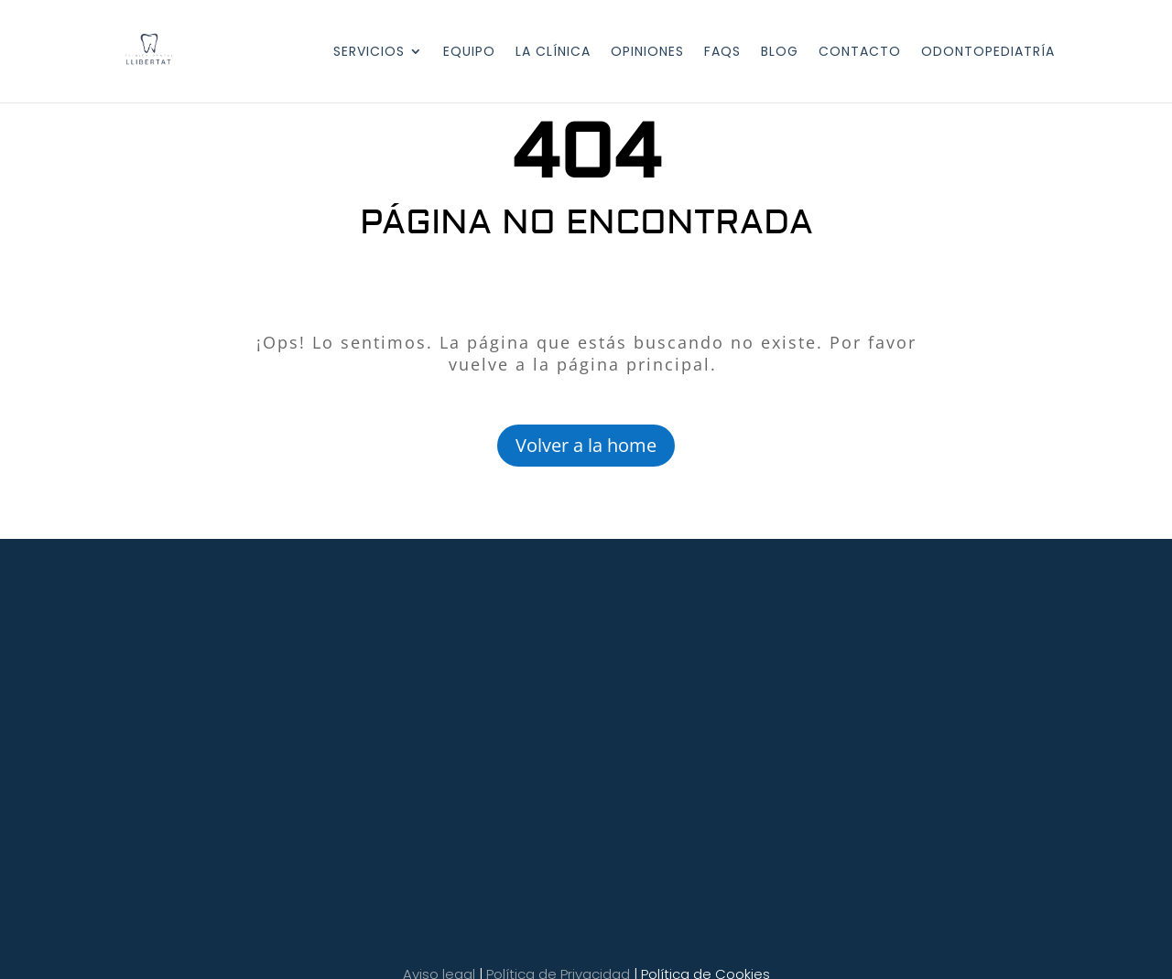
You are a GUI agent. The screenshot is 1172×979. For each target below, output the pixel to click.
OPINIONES (647, 52)
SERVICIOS (369, 52)
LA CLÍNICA (553, 52)
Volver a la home (586, 445)
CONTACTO (860, 52)
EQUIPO (469, 52)
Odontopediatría (988, 52)
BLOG (779, 52)
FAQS (722, 52)
